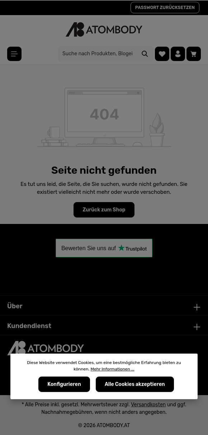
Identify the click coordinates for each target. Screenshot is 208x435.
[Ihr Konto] (178, 54)
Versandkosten (148, 405)
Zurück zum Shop (103, 210)
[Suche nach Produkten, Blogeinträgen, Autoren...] (97, 54)
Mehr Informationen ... (112, 369)
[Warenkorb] (193, 54)
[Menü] (14, 54)
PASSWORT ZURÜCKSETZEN (165, 7)
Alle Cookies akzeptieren (135, 385)
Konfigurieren (64, 385)
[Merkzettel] (162, 54)
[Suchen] (145, 54)
